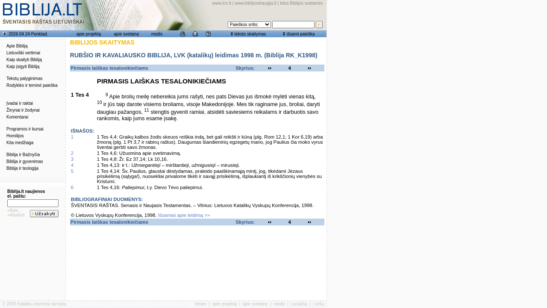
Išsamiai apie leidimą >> (184, 215)
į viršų (318, 304)
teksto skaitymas (250, 34)
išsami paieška (301, 34)
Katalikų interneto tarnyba (42, 304)
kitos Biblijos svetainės (301, 3)
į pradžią (299, 304)
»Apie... (14, 210)
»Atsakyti (16, 215)
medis (157, 34)
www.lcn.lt (221, 3)
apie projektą (88, 34)
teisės (200, 304)
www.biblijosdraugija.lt (255, 3)
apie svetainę (126, 34)
